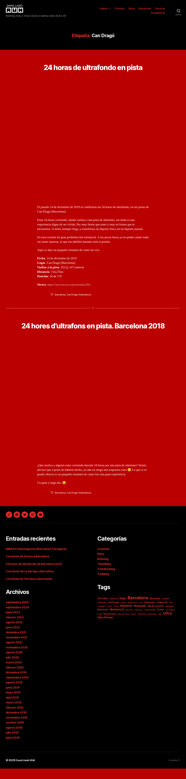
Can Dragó (72, 294)
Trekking (103, 584)
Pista (101, 564)
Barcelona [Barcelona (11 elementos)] (138, 608)
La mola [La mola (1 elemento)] (116, 617)
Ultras (131, 8)
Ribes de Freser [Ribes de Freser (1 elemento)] (124, 624)
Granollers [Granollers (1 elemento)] (101, 617)
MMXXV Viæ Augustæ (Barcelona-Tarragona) (39, 559)
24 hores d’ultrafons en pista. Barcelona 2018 (93, 330)
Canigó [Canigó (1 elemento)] (123, 613)
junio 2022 (13, 638)
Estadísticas (158, 12)
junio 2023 (13, 623)
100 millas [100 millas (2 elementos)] (102, 608)
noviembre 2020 (18, 658)
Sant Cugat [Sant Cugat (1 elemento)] (152, 624)
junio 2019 (13, 698)
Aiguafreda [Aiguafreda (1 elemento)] (114, 609)
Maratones (145, 8)
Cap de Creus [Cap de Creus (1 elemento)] (132, 613)
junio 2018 (13, 748)
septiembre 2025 (18, 613)
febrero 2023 (15, 628)
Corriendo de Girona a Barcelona (29, 567)
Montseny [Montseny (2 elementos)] (102, 620)
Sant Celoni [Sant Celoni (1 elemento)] (142, 624)
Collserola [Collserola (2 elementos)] (161, 612)
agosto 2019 (15, 693)
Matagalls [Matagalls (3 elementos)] (140, 616)
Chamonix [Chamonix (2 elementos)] (149, 612)
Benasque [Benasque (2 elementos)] (155, 608)
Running (103, 569)
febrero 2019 (15, 718)
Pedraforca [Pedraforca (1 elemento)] (138, 620)
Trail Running (106, 579)
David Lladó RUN (26, 770)
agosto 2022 (15, 633)
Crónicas (119, 8)
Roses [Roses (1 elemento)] (133, 624)
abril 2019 (13, 708)
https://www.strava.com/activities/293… (72, 285)
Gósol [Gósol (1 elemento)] (109, 617)
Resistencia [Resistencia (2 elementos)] (109, 624)
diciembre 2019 (17, 683)
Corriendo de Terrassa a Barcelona (31, 589)
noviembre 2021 (17, 648)
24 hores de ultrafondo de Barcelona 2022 (36, 574)
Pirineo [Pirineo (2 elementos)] (160, 620)
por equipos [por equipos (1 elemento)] (170, 620)
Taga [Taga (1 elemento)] (159, 624)
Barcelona (60, 294)
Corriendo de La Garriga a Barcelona (32, 582)
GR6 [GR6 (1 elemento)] (170, 613)
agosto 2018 (15, 738)
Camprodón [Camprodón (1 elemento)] (101, 613)
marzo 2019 (14, 713)
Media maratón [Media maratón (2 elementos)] (156, 616)
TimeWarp (105, 574)
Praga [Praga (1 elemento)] (99, 624)
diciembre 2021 (17, 643)
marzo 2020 (14, 673)
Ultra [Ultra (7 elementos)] (167, 624)
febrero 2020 (15, 678)
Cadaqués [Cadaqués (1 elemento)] (166, 609)
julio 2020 (13, 668)
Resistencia (85, 294)
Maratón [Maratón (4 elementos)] (126, 616)
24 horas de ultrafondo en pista (93, 66)
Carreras (160, 8)
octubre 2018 (15, 733)
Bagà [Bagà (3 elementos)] (122, 608)
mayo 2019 (14, 703)
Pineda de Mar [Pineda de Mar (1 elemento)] (149, 620)
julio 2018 (13, 743)
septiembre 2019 (18, 688)
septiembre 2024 (18, 618)
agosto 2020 (15, 663)
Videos (103, 8)
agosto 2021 (15, 653)
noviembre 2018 (17, 728)
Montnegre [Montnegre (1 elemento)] (170, 617)
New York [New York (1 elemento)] (129, 620)
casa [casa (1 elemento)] (141, 613)
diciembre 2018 (17, 723)
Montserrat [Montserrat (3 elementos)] (117, 619)
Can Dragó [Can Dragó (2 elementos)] (113, 612)
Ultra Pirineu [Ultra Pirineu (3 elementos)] (105, 627)
